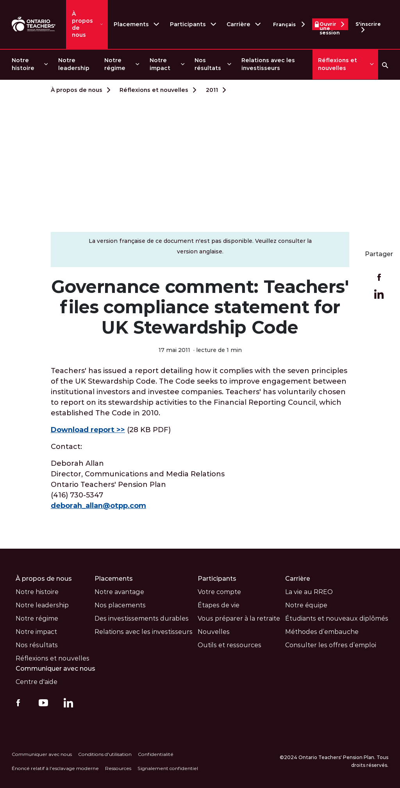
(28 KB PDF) (111, 429)
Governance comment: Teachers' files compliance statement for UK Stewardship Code (200, 306)
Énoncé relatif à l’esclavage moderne (55, 768)
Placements (131, 24)
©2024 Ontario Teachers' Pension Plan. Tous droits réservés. (334, 761)
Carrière (238, 24)
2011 (212, 89)
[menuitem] (29, 64)
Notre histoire (23, 64)
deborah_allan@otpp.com (98, 505)
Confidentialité (155, 754)
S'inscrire (368, 25)
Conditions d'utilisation (105, 754)
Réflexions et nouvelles (337, 64)
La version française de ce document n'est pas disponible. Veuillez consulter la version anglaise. (200, 246)
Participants (188, 24)
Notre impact (160, 64)
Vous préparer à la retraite (239, 618)
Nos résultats (208, 64)
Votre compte (219, 592)
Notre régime (114, 64)
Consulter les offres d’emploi (330, 645)
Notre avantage (119, 592)
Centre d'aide (36, 682)
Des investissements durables (142, 618)
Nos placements (120, 605)
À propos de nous (82, 24)
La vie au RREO (309, 592)
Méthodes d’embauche (322, 631)
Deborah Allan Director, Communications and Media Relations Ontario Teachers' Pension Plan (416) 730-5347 (138, 484)
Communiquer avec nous (56, 668)
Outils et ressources (229, 645)
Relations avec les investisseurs (268, 64)
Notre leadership (73, 64)
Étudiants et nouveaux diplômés (336, 618)
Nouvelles (214, 631)
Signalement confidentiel (168, 768)
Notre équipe (306, 605)
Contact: (66, 446)
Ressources (118, 768)
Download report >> (88, 429)
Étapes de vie (218, 605)
